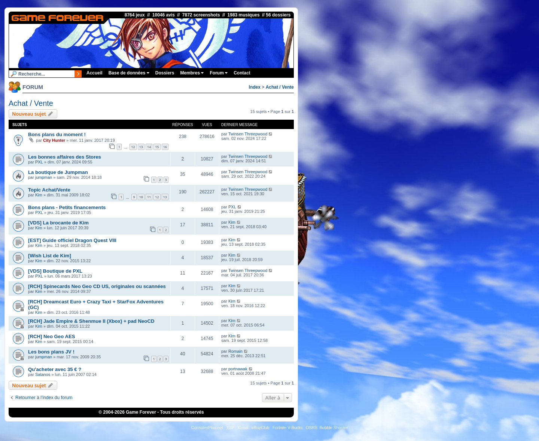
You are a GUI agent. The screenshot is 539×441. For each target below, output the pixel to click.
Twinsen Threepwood (247, 134)
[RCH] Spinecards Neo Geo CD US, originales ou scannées (97, 286)
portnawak (237, 369)
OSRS (311, 427)
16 (165, 146)
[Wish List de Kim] (49, 255)
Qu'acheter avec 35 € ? (54, 369)
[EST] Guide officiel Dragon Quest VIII (72, 240)
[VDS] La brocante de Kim (58, 223)
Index (255, 87)
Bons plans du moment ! (57, 134)
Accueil (94, 73)
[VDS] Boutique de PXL (55, 271)
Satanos (42, 374)
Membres (192, 73)
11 (149, 197)
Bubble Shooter (334, 427)
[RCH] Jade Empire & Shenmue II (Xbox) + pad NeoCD (91, 321)
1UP (230, 427)
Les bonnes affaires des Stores (64, 157)
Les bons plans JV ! (51, 352)
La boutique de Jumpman (58, 172)
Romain (235, 351)
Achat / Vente (280, 87)
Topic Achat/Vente (49, 190)
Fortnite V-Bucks (287, 427)
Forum (219, 73)
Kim (38, 195)
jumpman (43, 177)
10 (141, 197)
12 (133, 146)
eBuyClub (261, 427)
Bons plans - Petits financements (67, 207)
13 (141, 146)
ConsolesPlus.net (207, 427)
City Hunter (54, 140)
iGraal (242, 427)
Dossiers (164, 73)
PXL (39, 162)
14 (149, 146)
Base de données (129, 73)
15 (157, 146)
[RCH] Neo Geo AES (51, 336)
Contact (242, 73)
